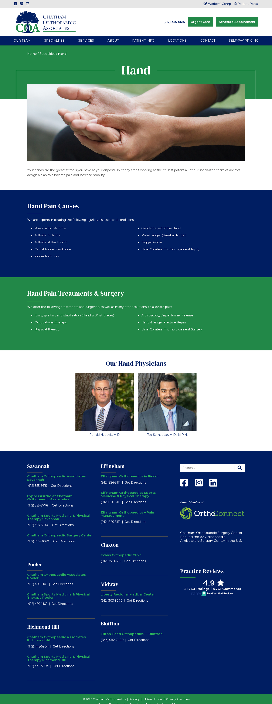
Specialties (54, 35)
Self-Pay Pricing (243, 35)
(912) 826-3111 (110, 476)
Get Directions (61, 480)
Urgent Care (200, 19)
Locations (177, 35)
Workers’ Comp (217, 4)
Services (86, 35)
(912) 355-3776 (37, 499)
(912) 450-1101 (37, 578)
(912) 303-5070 (112, 595)
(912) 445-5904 (38, 640)
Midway (109, 578)
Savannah (38, 460)
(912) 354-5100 (37, 519)
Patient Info (143, 35)
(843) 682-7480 (112, 634)
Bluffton (110, 617)
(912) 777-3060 (38, 536)
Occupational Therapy (51, 316)
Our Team (22, 35)
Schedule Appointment (237, 19)
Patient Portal (246, 4)
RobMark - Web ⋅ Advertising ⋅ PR (153, 698)
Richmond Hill (43, 621)
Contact (207, 35)
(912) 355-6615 (174, 19)
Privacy (134, 693)
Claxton (110, 539)
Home (32, 48)
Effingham (113, 460)
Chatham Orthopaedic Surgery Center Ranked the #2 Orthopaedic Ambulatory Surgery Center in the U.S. (211, 531)
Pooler (34, 558)
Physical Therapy (47, 323)
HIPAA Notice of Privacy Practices (167, 693)
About (113, 35)
